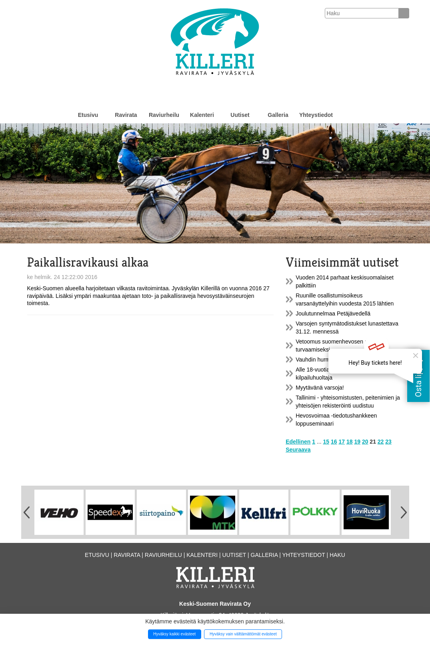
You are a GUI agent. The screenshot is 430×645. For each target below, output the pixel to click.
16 (334, 441)
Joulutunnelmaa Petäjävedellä (333, 313)
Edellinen (298, 441)
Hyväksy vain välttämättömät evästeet (243, 634)
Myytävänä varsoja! (320, 387)
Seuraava (298, 449)
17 (341, 441)
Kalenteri (202, 115)
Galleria (278, 115)
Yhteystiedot (316, 115)
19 (357, 441)
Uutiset (239, 115)
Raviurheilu (164, 115)
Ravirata (126, 115)
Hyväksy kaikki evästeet (174, 634)
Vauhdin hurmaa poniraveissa (332, 359)
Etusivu (88, 115)
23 (388, 441)
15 (326, 441)
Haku (337, 555)
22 (381, 441)
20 (365, 441)
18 (349, 441)
